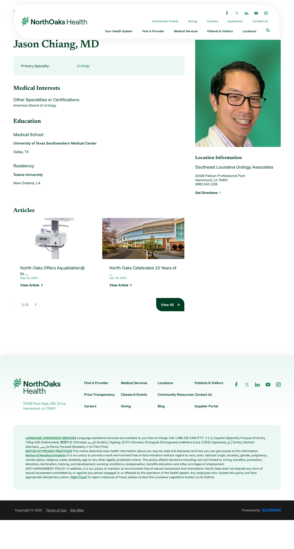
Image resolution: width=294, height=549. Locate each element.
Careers (90, 406)
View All (167, 304)
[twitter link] (236, 13)
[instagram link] (266, 13)
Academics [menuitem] (235, 21)
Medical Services (134, 383)
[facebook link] (227, 13)
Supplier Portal (206, 406)
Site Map (77, 510)
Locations (165, 383)
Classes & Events (134, 394)
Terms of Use (56, 510)
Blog (161, 406)
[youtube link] (256, 13)
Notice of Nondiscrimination (46, 455)
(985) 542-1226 (206, 184)
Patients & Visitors (209, 383)
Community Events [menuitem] (164, 21)
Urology (83, 65)
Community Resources (176, 394)
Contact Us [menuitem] (260, 21)
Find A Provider (96, 383)
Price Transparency (99, 394)
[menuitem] (119, 32)
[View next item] (35, 304)
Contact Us (203, 394)
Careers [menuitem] (212, 21)
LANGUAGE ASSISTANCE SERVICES (51, 438)
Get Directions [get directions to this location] (208, 192)
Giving (126, 406)
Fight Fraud (78, 477)
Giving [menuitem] (192, 21)
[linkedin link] (246, 13)
